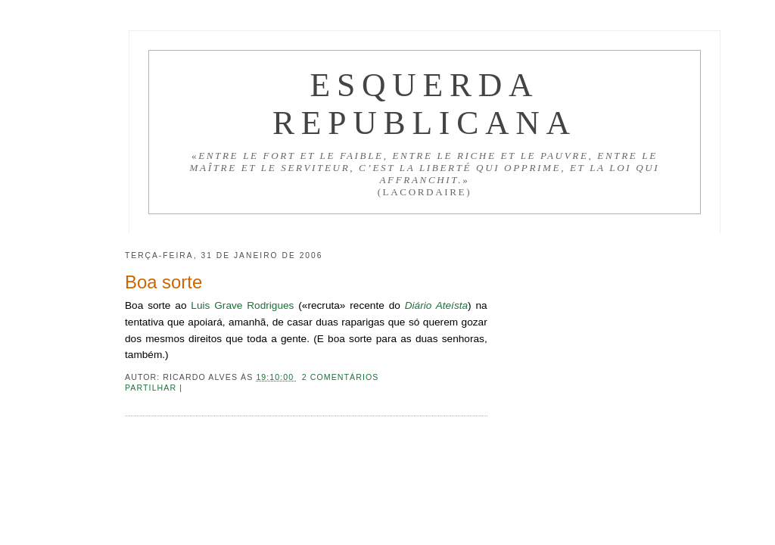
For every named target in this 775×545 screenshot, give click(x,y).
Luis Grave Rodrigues (242, 305)
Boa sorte (163, 282)
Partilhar (152, 387)
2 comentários (340, 377)
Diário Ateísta (436, 305)
